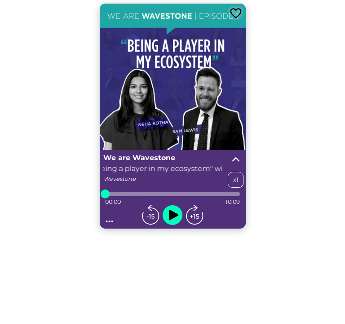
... (110, 219)
